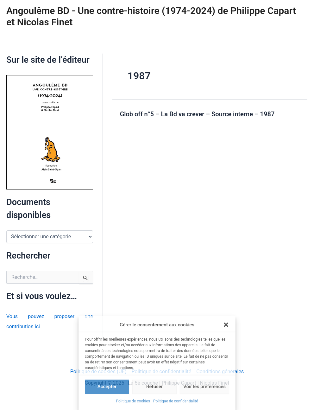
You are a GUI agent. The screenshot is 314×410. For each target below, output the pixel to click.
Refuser (154, 386)
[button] (226, 325)
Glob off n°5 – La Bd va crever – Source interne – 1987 (197, 114)
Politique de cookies (133, 401)
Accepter (106, 386)
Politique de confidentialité (175, 401)
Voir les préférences (204, 386)
